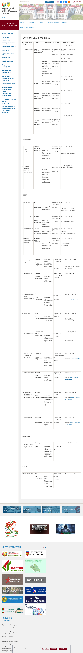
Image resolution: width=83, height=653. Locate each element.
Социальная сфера (9, 46)
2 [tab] (45, 547)
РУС (2, 17)
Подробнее (45, 649)
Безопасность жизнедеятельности (8, 42)
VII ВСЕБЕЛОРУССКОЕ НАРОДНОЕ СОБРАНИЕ (9, 101)
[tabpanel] (24, 583)
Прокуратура (6, 57)
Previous (3, 529)
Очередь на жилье (69, 509)
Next (80, 529)
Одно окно (65, 22)
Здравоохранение (8, 54)
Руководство (32, 22)
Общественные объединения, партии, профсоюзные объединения (7, 91)
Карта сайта (78, 1)
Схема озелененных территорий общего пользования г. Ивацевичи (8, 109)
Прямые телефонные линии (11, 509)
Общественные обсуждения (7, 66)
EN (5, 17)
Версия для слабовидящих (12, 24)
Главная (25, 32)
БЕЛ (7, 17)
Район (41, 22)
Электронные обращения (27, 27)
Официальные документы (6, 71)
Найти (49, 2)
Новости (22, 22)
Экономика (6, 37)
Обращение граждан (53, 22)
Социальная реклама (9, 84)
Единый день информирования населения (7, 78)
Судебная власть (7, 61)
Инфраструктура (8, 33)
